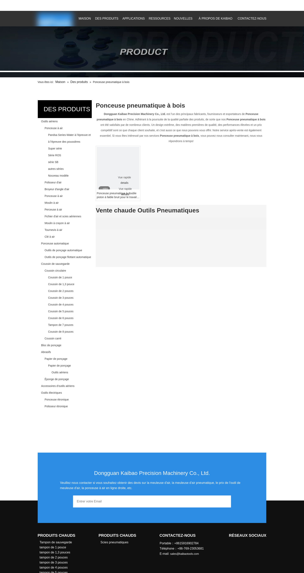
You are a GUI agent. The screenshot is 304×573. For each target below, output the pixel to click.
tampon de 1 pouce (53, 547)
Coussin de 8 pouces (60, 331)
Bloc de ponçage (51, 345)
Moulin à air (52, 202)
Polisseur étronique (56, 406)
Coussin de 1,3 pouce (61, 284)
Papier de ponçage (56, 358)
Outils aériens (49, 121)
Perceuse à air (53, 209)
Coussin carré (53, 338)
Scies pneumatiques (114, 542)
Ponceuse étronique (57, 399)
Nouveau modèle (58, 175)
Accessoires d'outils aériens (57, 385)
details (124, 182)
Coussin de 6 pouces (60, 318)
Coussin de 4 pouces (60, 304)
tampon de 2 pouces (54, 557)
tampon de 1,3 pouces (55, 552)
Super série (55, 148)
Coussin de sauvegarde (55, 263)
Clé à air (50, 236)
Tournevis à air (53, 229)
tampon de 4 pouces (54, 567)
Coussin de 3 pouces (60, 297)
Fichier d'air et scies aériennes (63, 216)
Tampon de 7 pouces (60, 324)
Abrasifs (46, 352)
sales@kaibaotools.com (83, 4)
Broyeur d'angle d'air (57, 189)
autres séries (56, 168)
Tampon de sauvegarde (56, 542)
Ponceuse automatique (55, 243)
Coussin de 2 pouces (60, 291)
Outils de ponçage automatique (63, 250)
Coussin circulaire (55, 270)
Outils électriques (51, 392)
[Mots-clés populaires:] (256, 5)
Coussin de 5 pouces (60, 311)
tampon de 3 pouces (54, 562)
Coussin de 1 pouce (60, 277)
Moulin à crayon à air (57, 223)
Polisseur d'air (53, 182)
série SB (53, 162)
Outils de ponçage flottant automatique (68, 257)
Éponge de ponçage (57, 379)
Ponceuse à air (54, 128)
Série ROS (54, 155)
